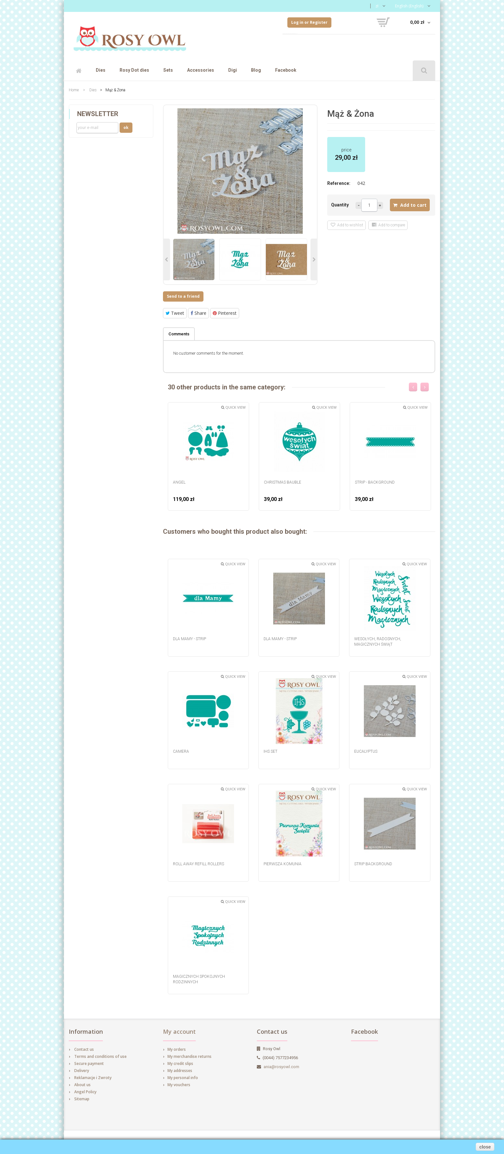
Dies (100, 70)
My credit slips (180, 1063)
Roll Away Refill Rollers (198, 864)
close (485, 1146)
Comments (178, 334)
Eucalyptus (365, 751)
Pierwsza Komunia (283, 864)
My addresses (179, 1070)
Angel (179, 482)
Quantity (340, 204)
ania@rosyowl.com (281, 1066)
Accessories (200, 70)
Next (313, 259)
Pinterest (225, 313)
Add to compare (388, 225)
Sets (168, 70)
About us (82, 1084)
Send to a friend (183, 296)
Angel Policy (85, 1092)
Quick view (233, 407)
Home (74, 90)
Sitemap (81, 1099)
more (380, 205)
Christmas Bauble (282, 482)
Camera (181, 751)
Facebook (285, 70)
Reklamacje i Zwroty (93, 1077)
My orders (176, 1049)
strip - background (375, 482)
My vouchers (178, 1084)
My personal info (182, 1077)
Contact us (84, 1049)
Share (198, 313)
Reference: (338, 183)
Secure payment (89, 1063)
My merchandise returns (189, 1056)
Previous (167, 259)
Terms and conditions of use (100, 1056)
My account (179, 1031)
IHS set (270, 751)
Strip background (373, 864)
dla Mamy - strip (189, 639)
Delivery (81, 1070)
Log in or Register (309, 22)
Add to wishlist (347, 225)
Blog (256, 70)
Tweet (175, 313)
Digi (232, 70)
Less (358, 205)
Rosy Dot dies (134, 70)
